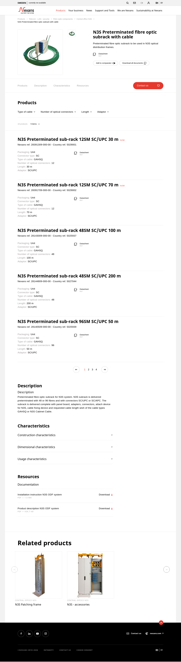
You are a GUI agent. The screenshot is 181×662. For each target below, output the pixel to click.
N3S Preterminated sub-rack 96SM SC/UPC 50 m (68, 321)
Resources (83, 85)
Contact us (65, 650)
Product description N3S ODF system (38, 508)
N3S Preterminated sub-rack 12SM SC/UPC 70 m (69, 185)
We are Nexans (125, 10)
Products (60, 10)
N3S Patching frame (28, 605)
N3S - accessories (79, 605)
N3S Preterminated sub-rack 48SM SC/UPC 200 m (69, 276)
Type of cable (27, 111)
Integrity (49, 650)
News (89, 10)
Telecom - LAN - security (39, 19)
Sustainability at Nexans (149, 10)
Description (40, 85)
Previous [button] (14, 570)
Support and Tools (105, 10)
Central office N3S (84, 19)
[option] (39, 579)
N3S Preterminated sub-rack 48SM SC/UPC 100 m (69, 230)
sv (162, 3)
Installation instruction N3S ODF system (40, 494)
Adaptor (103, 111)
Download (106, 494)
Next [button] (166, 570)
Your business (75, 10)
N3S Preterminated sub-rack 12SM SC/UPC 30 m (69, 139)
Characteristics (62, 85)
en (157, 3)
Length (86, 111)
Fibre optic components (63, 19)
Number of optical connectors (58, 111)
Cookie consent (85, 650)
